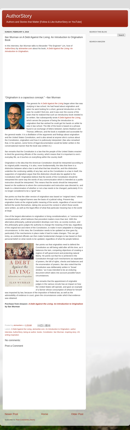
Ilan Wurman (59, 332)
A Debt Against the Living (69, 117)
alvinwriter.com (25, 48)
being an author (29, 332)
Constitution (48, 332)
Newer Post (11, 414)
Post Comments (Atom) (25, 420)
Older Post (77, 414)
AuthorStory (19, 16)
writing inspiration (12, 335)
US (78, 332)
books (39, 332)
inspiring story (70, 332)
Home (44, 414)
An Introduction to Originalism (57, 329)
